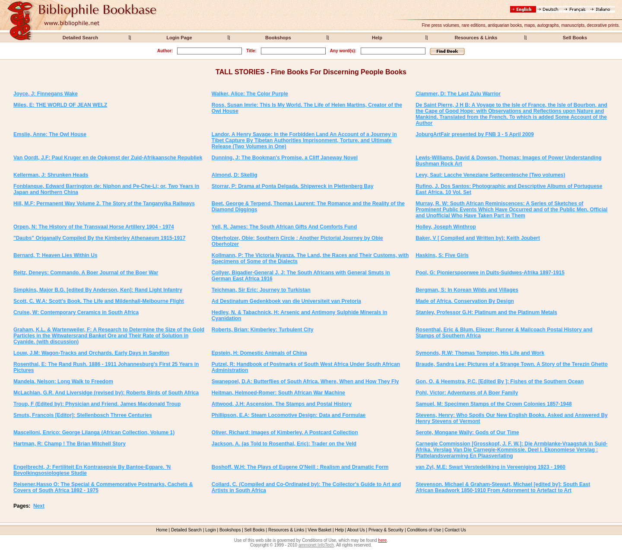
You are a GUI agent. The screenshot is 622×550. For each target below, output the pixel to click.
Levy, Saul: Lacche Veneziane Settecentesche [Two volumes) (490, 175)
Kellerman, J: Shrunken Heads (50, 175)
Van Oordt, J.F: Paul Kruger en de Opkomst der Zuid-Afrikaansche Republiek (107, 158)
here (382, 540)
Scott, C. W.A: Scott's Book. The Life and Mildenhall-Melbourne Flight (98, 301)
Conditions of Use (424, 530)
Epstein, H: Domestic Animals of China (259, 353)
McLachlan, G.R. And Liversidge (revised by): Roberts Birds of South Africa (106, 393)
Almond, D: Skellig (234, 175)
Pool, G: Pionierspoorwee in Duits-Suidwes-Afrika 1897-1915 (490, 273)
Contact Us (455, 530)
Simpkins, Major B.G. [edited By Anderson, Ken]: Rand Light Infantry (97, 290)
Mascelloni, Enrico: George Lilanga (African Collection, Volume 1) (94, 432)
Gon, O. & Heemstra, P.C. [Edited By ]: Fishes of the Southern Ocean (500, 381)
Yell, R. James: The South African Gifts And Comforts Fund (284, 227)
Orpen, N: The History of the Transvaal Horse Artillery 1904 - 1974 (93, 227)
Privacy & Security (385, 530)
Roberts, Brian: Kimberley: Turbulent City (263, 330)
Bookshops (278, 37)
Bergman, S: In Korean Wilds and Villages (467, 290)
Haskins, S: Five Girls (442, 255)
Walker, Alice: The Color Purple (250, 94)
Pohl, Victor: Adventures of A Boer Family (467, 393)
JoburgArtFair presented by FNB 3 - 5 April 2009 (475, 134)
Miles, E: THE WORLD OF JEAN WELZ (60, 105)
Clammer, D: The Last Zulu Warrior (458, 94)
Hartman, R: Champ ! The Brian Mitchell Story (69, 444)
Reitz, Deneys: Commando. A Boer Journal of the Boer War (85, 273)
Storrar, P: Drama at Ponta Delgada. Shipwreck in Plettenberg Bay (293, 186)
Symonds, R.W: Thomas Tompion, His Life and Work (480, 353)
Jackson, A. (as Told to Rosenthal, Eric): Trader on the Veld (284, 444)
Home (162, 530)
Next (38, 506)
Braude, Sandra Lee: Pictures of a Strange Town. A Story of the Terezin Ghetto (512, 364)
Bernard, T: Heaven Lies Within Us (55, 255)
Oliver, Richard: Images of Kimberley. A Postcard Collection (285, 432)
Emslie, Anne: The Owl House (49, 134)
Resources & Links (475, 37)
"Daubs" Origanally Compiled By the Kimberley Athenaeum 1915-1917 (99, 238)
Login (210, 530)
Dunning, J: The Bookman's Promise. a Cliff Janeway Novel (285, 158)
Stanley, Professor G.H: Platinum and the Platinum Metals (486, 312)
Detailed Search (80, 37)
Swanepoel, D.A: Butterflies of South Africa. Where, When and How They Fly (305, 381)
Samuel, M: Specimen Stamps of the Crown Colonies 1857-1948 (493, 404)
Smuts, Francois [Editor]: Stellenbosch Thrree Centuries (82, 415)
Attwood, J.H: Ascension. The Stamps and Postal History (282, 404)
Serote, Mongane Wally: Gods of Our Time (467, 432)
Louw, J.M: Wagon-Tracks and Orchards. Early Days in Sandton (91, 353)
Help (377, 37)
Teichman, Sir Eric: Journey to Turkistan (261, 290)
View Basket (320, 530)
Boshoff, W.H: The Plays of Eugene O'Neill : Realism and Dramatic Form (300, 467)
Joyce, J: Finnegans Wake (45, 94)
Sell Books (575, 37)
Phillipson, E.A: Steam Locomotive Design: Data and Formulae (289, 415)
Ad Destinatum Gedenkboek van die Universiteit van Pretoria (286, 301)
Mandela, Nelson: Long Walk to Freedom (63, 381)
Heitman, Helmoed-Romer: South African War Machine (278, 393)
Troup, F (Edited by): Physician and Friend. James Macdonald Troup (97, 404)
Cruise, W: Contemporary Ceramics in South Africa (76, 312)
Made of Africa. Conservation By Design (465, 301)
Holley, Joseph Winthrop (446, 227)
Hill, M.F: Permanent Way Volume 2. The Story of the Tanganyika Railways (104, 203)
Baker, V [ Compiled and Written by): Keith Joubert (478, 238)
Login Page (179, 37)
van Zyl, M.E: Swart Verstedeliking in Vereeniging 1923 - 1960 (490, 467)
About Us (356, 530)
